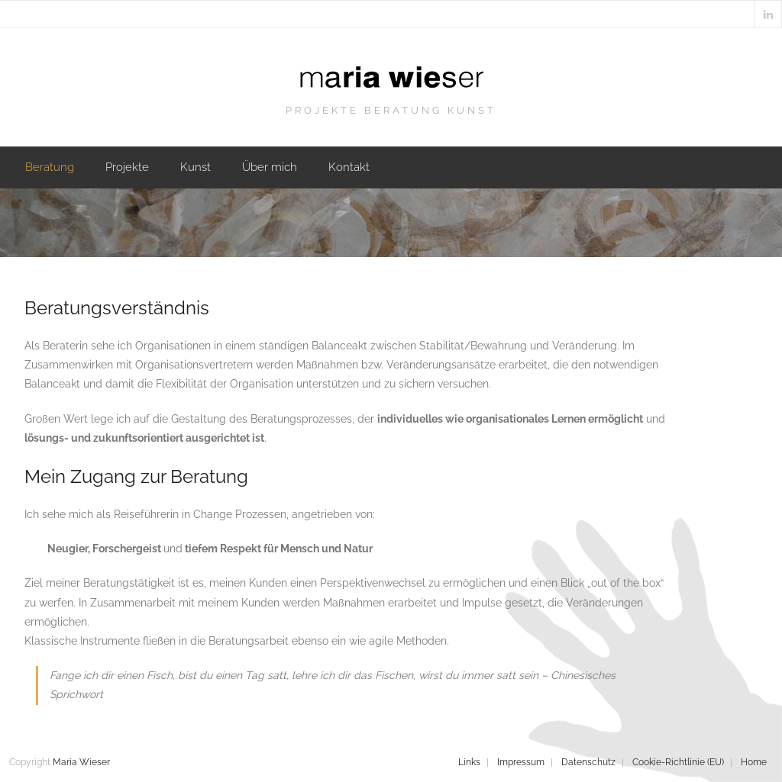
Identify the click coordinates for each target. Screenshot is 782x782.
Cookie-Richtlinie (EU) (678, 762)
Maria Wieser (81, 762)
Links (469, 762)
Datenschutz (588, 762)
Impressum (520, 762)
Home (754, 762)
